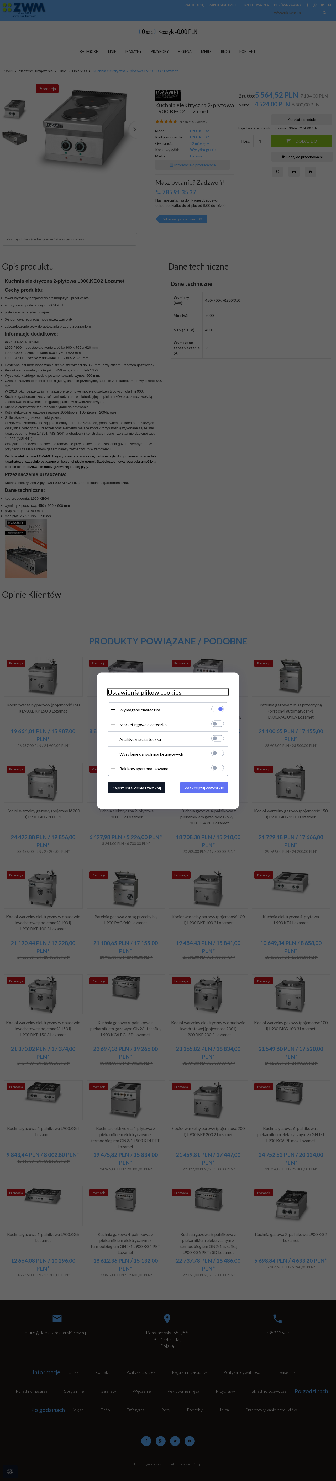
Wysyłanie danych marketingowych (151, 753)
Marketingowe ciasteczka (143, 724)
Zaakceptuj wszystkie (204, 787)
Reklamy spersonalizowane (143, 768)
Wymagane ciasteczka (139, 709)
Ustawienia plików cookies (144, 692)
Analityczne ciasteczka (140, 738)
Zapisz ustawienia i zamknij (136, 787)
